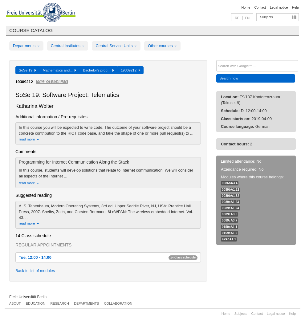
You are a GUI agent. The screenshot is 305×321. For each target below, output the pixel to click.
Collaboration (118, 303)
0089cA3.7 (229, 220)
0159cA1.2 (229, 233)
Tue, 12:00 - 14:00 (108, 257)
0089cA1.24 (230, 208)
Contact (260, 7)
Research (59, 303)
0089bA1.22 (230, 189)
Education (35, 303)
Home (245, 7)
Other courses (162, 45)
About (15, 303)
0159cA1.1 (229, 227)
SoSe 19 (27, 70)
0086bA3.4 (230, 183)
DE (237, 18)
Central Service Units (116, 45)
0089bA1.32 (230, 195)
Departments (26, 45)
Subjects (266, 17)
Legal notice (279, 7)
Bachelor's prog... (98, 70)
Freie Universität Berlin (28, 297)
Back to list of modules (35, 270)
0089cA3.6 (229, 214)
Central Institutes (68, 45)
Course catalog (31, 30)
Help (295, 7)
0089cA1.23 (230, 202)
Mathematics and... (59, 70)
